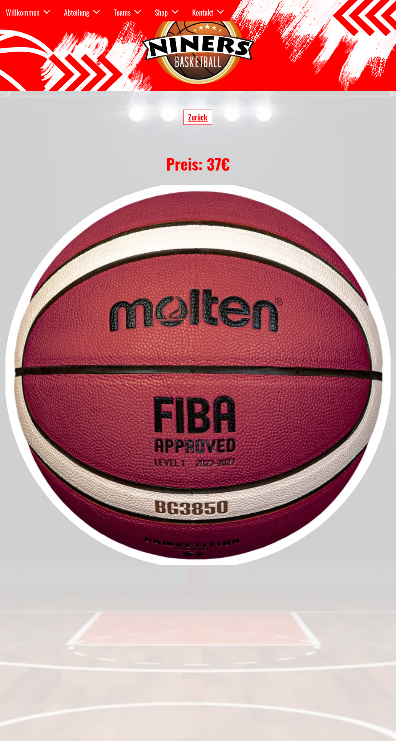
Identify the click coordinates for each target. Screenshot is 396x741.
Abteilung (82, 12)
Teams (127, 12)
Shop (167, 12)
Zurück (197, 117)
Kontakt (208, 12)
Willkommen (28, 12)
